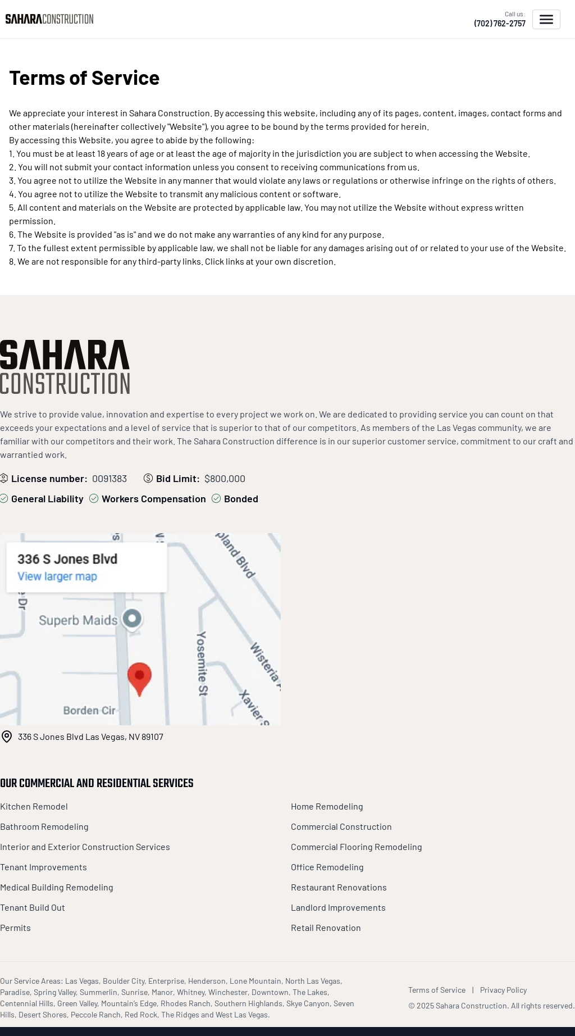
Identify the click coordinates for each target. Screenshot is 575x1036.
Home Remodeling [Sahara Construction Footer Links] (327, 806)
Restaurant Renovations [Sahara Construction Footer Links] (339, 886)
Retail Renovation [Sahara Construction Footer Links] (326, 927)
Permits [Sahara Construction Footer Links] (15, 927)
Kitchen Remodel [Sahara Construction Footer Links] (34, 806)
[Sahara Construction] (52, 19)
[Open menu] (546, 19)
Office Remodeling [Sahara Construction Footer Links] (327, 866)
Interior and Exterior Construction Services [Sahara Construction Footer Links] (85, 846)
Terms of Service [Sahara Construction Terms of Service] (437, 989)
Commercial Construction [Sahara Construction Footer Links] (341, 826)
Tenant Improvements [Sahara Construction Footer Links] (43, 866)
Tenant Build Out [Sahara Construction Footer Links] (32, 907)
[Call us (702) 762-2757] (500, 19)
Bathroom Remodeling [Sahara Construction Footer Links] (44, 826)
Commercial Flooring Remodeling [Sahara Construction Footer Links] (356, 846)
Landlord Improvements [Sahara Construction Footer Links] (338, 907)
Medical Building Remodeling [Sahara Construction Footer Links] (56, 886)
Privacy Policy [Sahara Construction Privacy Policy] (503, 989)
